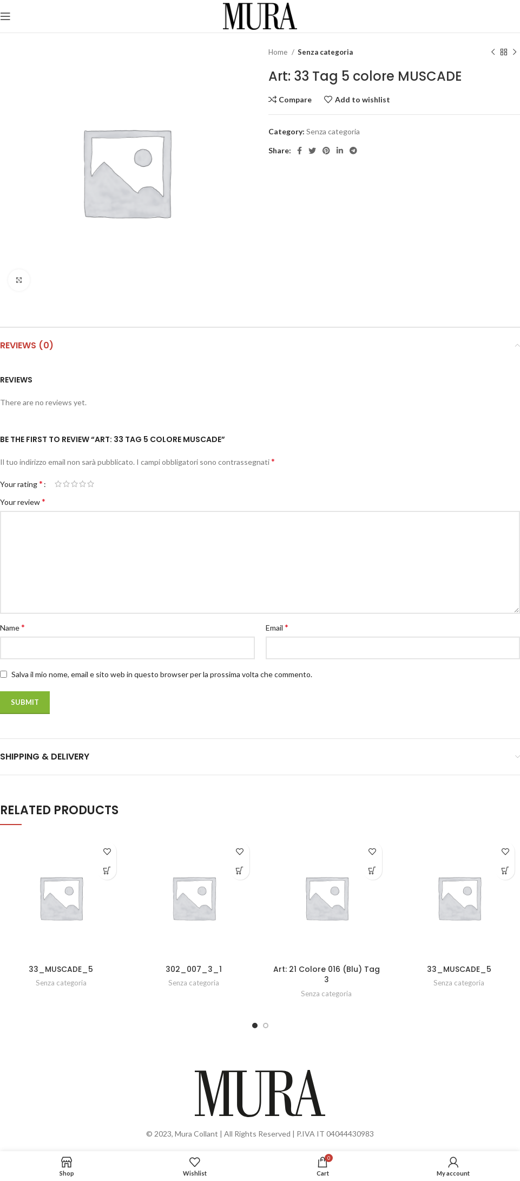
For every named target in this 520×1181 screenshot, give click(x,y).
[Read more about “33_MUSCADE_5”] (106, 870)
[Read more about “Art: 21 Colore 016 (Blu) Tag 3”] (372, 870)
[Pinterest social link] (326, 151)
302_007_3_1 (194, 969)
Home (278, 52)
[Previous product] (493, 52)
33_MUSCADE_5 (61, 969)
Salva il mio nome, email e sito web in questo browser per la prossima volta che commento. (161, 674)
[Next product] (514, 52)
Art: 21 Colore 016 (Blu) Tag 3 (326, 974)
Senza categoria (325, 52)
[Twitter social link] (312, 151)
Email (277, 627)
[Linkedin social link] (339, 151)
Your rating (21, 483)
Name (12, 627)
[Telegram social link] (353, 151)
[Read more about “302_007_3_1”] (240, 870)
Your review (22, 501)
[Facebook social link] (299, 151)
